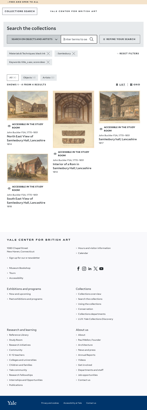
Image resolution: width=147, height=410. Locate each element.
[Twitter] (95, 268)
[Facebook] (78, 268)
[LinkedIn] (90, 268)
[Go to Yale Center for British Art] (73, 11)
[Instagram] (84, 268)
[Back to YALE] (73, 240)
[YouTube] (101, 268)
